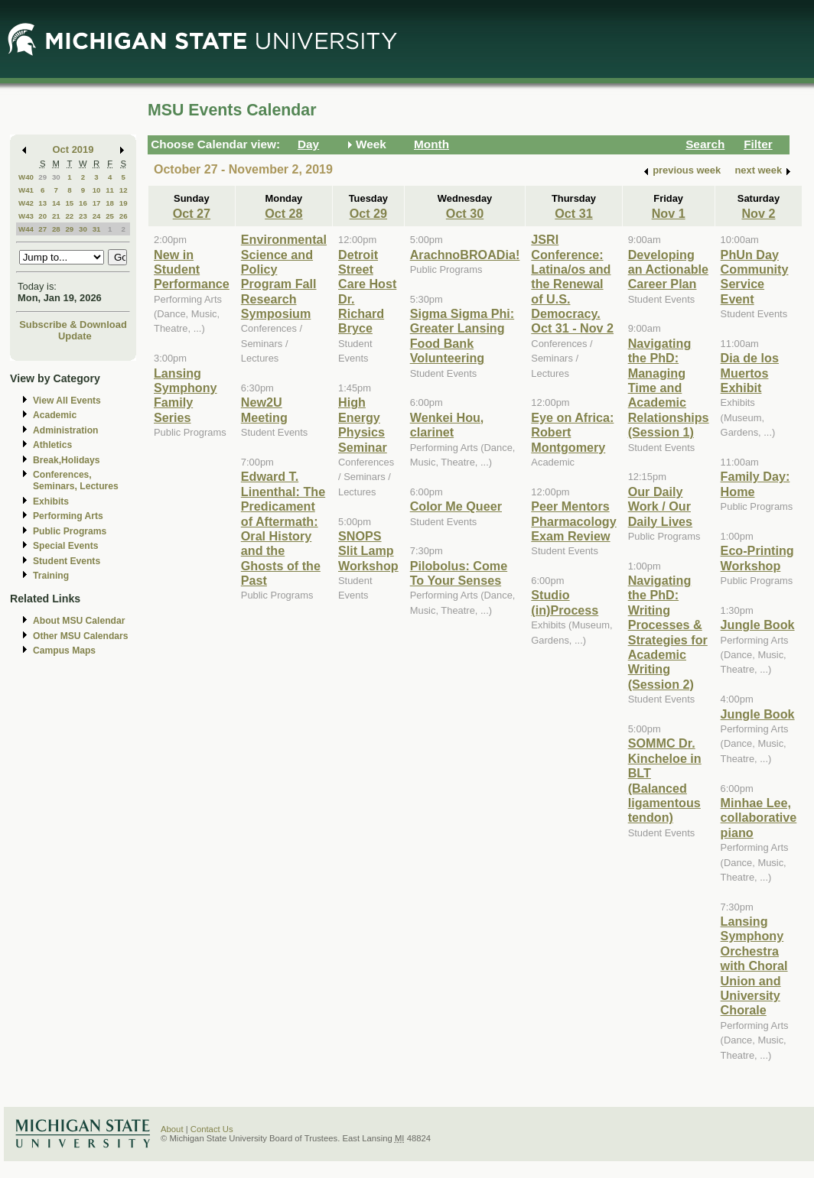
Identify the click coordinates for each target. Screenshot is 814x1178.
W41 (26, 190)
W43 (26, 216)
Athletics (52, 445)
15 (69, 203)
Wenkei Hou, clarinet (447, 425)
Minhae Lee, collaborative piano (759, 817)
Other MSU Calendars (81, 636)
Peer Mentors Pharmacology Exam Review (573, 521)
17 (97, 203)
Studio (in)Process (564, 602)
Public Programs (69, 531)
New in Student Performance (192, 269)
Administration (65, 430)
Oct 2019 (73, 149)
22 (69, 216)
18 (110, 203)
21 (56, 216)
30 (56, 177)
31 (97, 229)
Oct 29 (368, 213)
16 (83, 203)
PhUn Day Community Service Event (755, 277)
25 (110, 216)
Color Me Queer (456, 506)
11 (110, 190)
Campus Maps (64, 650)
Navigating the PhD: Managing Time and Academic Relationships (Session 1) (668, 387)
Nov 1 (668, 213)
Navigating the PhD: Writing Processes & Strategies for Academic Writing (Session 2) (668, 632)
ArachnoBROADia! (465, 254)
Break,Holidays (66, 460)
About (172, 1129)
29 (42, 177)
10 (97, 190)
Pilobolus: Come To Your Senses (458, 573)
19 (123, 203)
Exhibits (51, 501)
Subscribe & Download (73, 324)
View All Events (67, 400)
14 (56, 203)
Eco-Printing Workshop (757, 558)
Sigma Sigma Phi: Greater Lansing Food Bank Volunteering (462, 336)
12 (123, 190)
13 (42, 203)
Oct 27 (191, 213)
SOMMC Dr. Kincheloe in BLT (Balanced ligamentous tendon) (665, 780)
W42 (26, 203)
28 (56, 229)
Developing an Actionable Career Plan (668, 269)
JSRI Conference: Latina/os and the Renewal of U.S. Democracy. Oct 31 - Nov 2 (572, 283)
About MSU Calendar (79, 620)
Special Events (65, 545)
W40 (26, 177)
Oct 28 (283, 213)
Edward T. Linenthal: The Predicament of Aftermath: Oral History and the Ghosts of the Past (283, 528)
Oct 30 (465, 213)
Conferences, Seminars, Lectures (76, 480)
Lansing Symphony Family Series (185, 395)
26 (123, 216)
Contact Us (211, 1129)
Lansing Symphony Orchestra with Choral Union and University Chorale (754, 965)
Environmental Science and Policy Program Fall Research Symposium (284, 276)
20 (42, 216)
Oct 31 (573, 213)
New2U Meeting (264, 409)
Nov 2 (758, 213)
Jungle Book (758, 624)
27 (42, 229)
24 (97, 216)
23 (83, 216)
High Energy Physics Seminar (362, 424)
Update (75, 336)
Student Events (66, 561)
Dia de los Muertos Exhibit (750, 372)
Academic (55, 415)
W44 (26, 229)
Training (51, 575)
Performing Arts (68, 516)
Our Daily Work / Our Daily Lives (660, 506)
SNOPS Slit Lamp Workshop (368, 551)
